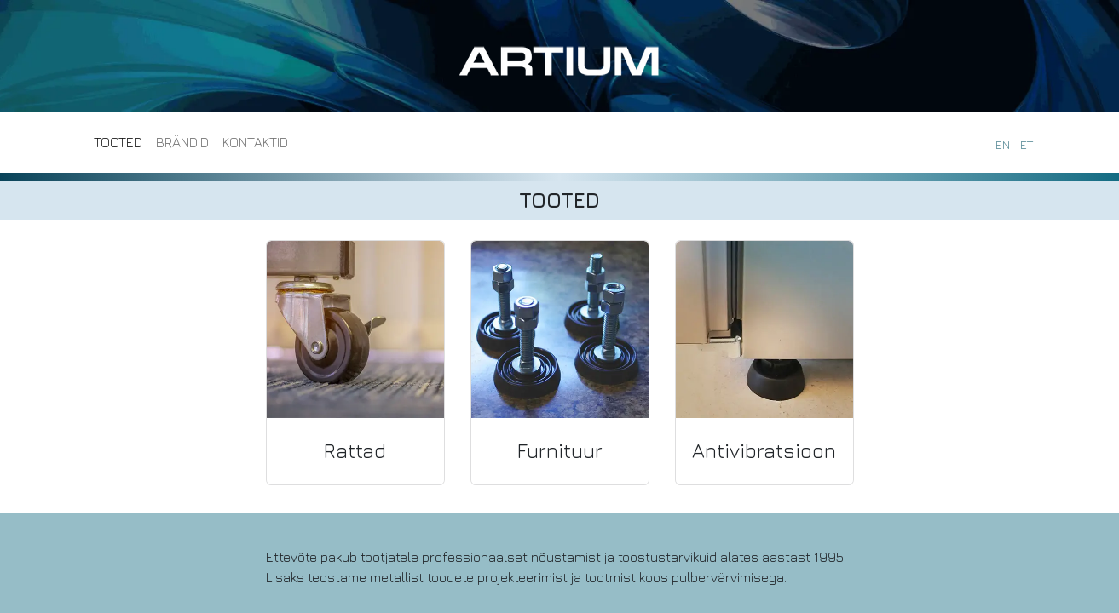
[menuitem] (118, 142)
